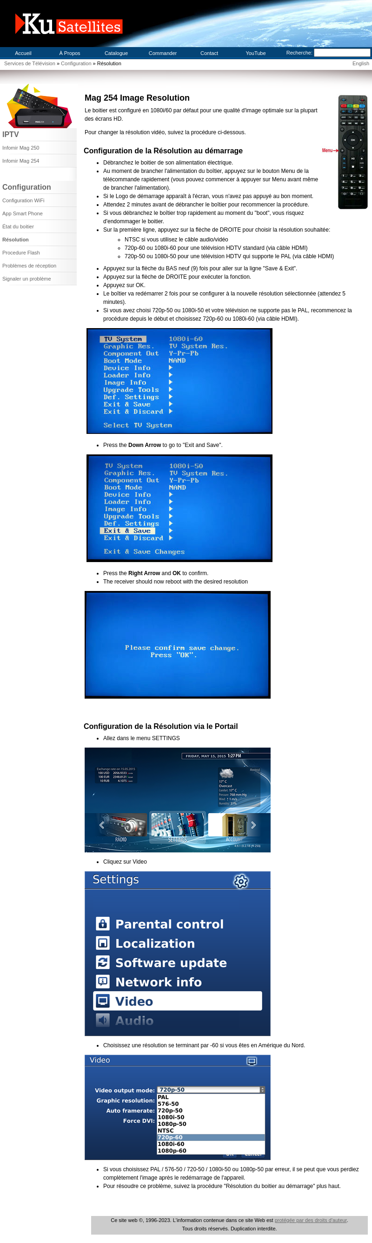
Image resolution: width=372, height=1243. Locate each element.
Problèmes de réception (29, 265)
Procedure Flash (21, 252)
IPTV (10, 134)
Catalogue (116, 53)
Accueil (23, 53)
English (360, 63)
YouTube (256, 53)
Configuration (77, 63)
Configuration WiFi (23, 200)
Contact (209, 53)
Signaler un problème (26, 279)
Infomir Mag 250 (20, 148)
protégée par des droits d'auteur (311, 1220)
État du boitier (18, 226)
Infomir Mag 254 (20, 161)
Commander (163, 53)
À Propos (69, 53)
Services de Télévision (29, 63)
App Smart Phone (22, 213)
